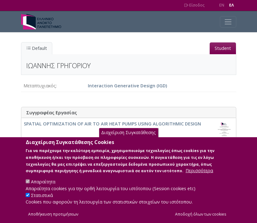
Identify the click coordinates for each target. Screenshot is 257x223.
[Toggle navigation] (228, 22)
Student (223, 48)
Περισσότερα (199, 178)
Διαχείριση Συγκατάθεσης (128, 140)
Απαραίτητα (43, 189)
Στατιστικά (42, 203)
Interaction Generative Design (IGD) (127, 86)
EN (221, 5)
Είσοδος (194, 5)
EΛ (231, 5)
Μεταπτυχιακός (40, 86)
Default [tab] (36, 48)
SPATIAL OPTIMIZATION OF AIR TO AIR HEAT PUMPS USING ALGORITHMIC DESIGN (112, 124)
